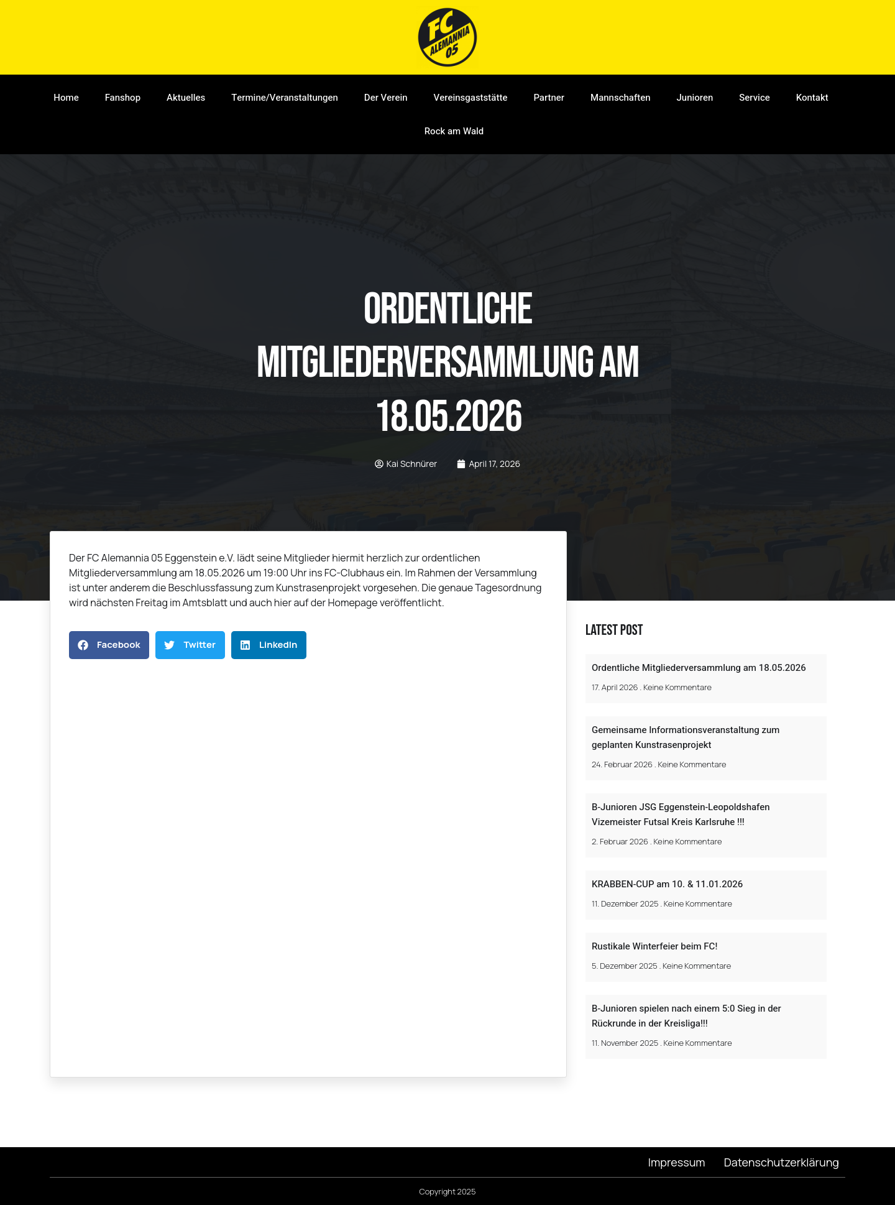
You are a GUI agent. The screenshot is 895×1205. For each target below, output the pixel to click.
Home (65, 97)
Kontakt (812, 97)
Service (754, 97)
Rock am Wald (454, 131)
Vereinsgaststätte (471, 97)
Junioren (695, 97)
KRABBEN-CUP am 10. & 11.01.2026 (667, 884)
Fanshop (122, 97)
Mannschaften (620, 97)
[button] (109, 645)
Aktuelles (186, 97)
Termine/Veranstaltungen (284, 97)
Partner (548, 97)
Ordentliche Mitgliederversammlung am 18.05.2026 (699, 668)
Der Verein (386, 97)
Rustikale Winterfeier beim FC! (654, 946)
